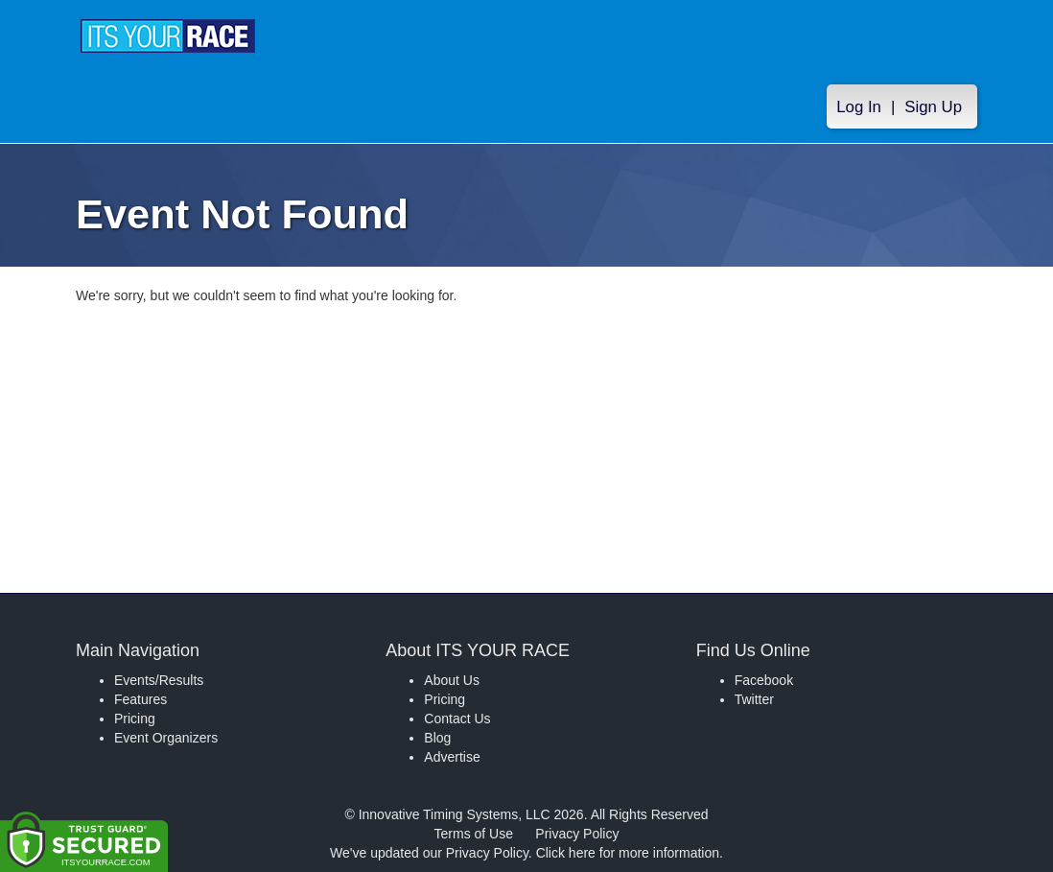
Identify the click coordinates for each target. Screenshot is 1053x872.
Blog (437, 737)
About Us (452, 680)
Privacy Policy (577, 833)
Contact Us (457, 718)
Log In (858, 107)
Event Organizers (166, 737)
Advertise (452, 757)
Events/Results (158, 680)
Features (140, 699)
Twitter (754, 699)
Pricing (134, 718)
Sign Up (933, 107)
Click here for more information (627, 852)
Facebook (764, 680)
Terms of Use (473, 833)
